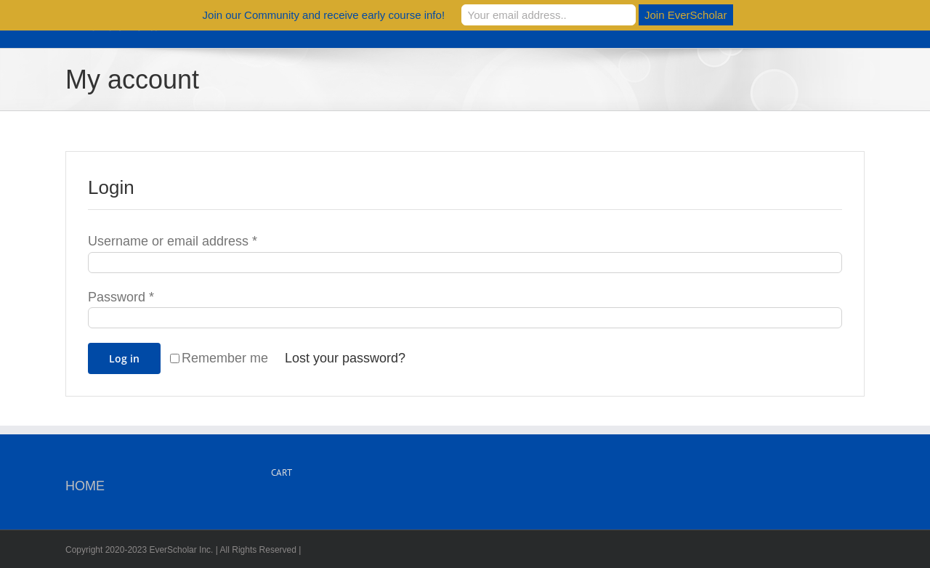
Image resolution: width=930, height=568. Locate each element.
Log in (124, 358)
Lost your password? (345, 358)
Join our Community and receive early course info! (324, 15)
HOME (85, 486)
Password (121, 297)
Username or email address (172, 241)
